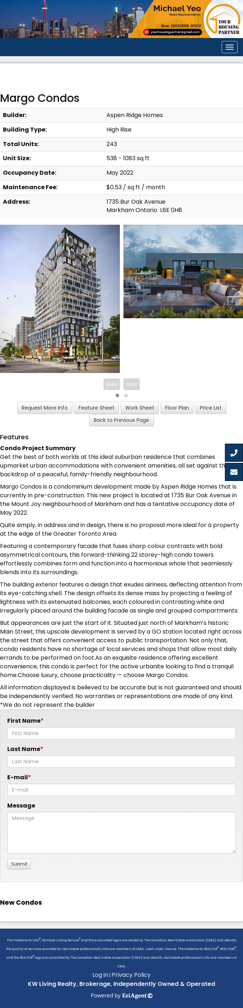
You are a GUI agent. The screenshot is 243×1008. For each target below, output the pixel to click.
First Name (24, 721)
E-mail (17, 777)
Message (21, 805)
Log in (100, 975)
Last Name (23, 749)
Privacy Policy (131, 975)
